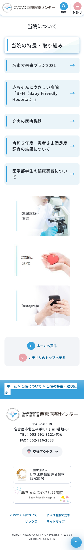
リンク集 (31, 521)
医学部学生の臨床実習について (39, 174)
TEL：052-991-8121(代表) (42, 434)
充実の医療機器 (27, 121)
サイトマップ (56, 521)
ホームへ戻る (47, 346)
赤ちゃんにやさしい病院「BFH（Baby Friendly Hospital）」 (35, 93)
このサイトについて (23, 515)
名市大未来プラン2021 (34, 65)
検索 (64, 12)
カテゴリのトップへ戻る (46, 358)
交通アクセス (43, 451)
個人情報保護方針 (59, 515)
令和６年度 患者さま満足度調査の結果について (39, 146)
